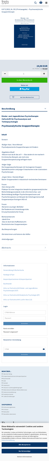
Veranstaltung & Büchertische (13, 270)
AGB (4, 381)
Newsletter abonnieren (9, 414)
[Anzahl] (24, 73)
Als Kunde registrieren (9, 407)
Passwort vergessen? (10, 332)
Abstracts (6, 247)
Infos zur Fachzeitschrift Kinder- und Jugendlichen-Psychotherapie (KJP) (20, 289)
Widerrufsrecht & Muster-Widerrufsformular (15, 390)
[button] (5, 73)
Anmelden (24, 323)
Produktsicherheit (8, 394)
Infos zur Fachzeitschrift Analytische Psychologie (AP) (21, 295)
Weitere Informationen (24, 457)
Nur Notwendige (24, 451)
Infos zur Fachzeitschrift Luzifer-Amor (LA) (17, 300)
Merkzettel (6, 412)
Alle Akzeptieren (24, 445)
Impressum (6, 385)
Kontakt (5, 383)
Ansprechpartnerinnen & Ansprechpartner (17, 279)
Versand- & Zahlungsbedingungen (12, 387)
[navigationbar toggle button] (46, 2)
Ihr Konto (5, 409)
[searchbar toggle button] (35, 2)
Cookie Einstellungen (9, 396)
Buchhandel (7, 284)
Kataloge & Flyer (8, 275)
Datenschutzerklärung (8, 440)
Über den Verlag (7, 374)
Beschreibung (8, 108)
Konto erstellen (8, 328)
